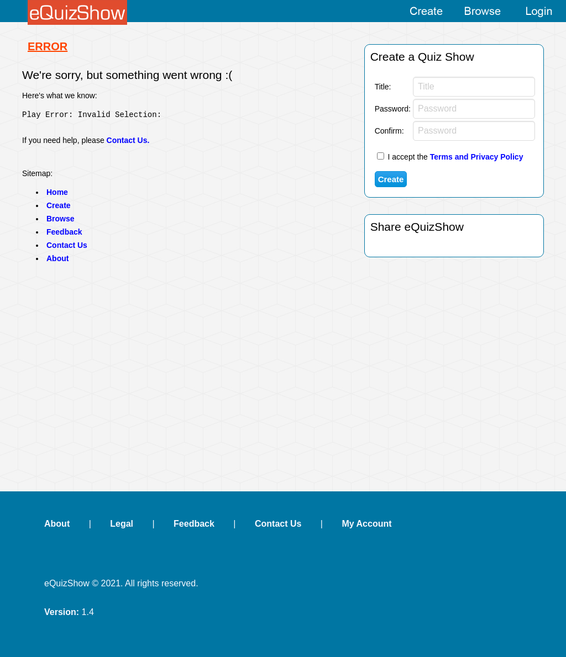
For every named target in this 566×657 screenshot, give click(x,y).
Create (58, 208)
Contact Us (66, 248)
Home (57, 195)
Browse (60, 222)
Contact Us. (128, 143)
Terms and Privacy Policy (476, 156)
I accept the (450, 156)
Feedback (64, 235)
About (57, 261)
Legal (121, 523)
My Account (366, 523)
